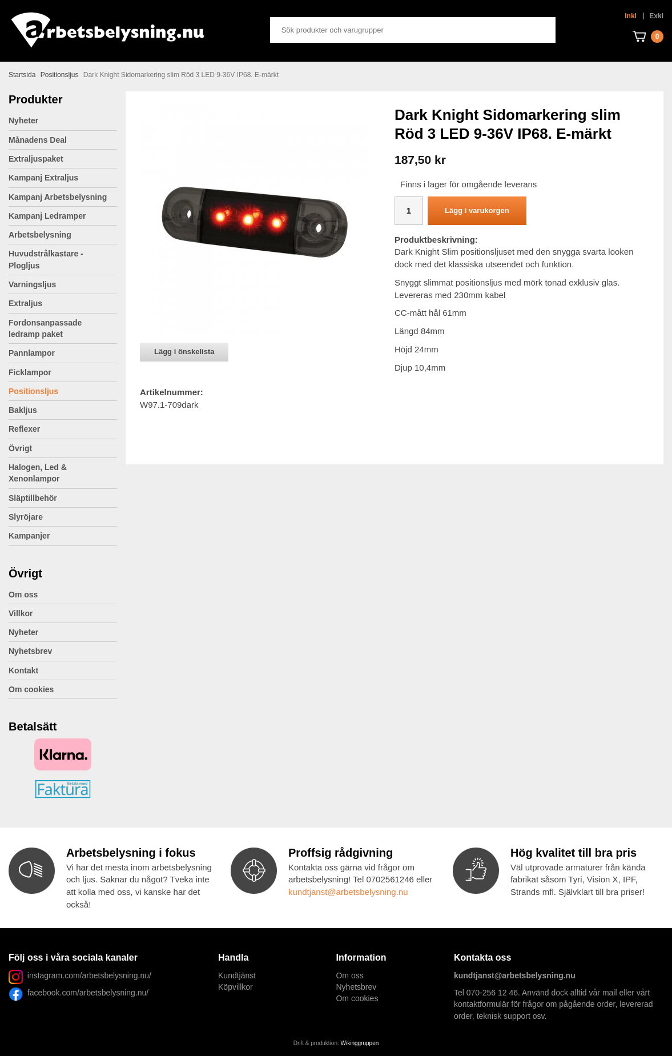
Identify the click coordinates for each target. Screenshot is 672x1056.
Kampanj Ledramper (47, 215)
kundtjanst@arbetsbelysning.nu (348, 892)
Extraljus (63, 303)
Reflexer (24, 428)
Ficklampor (63, 372)
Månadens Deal (38, 139)
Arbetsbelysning (63, 234)
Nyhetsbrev (30, 651)
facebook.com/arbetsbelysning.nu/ (85, 992)
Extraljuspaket (36, 158)
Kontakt (23, 670)
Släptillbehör (33, 498)
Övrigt (63, 448)
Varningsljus (63, 284)
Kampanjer (29, 535)
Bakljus (23, 410)
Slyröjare (63, 516)
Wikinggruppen (360, 1043)
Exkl (656, 16)
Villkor (21, 613)
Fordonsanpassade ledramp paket (63, 328)
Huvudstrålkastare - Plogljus (46, 259)
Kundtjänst (237, 975)
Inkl (631, 16)
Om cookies (31, 689)
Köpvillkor (235, 986)
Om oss (23, 594)
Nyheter (23, 120)
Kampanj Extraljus (43, 177)
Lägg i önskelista (184, 351)
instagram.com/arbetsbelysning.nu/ (89, 975)
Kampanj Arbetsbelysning (58, 197)
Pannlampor (63, 353)
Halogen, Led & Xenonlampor (63, 473)
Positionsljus (33, 391)
